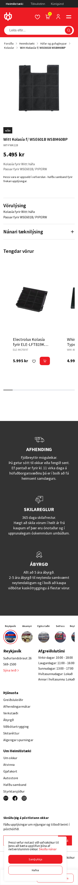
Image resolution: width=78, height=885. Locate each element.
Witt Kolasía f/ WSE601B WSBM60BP (43, 48)
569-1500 (9, 664)
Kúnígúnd (57, 4)
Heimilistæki (14, 4)
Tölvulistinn (38, 4)
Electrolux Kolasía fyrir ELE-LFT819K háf (29, 344)
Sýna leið (11, 670)
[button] (35, 859)
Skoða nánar (48, 849)
